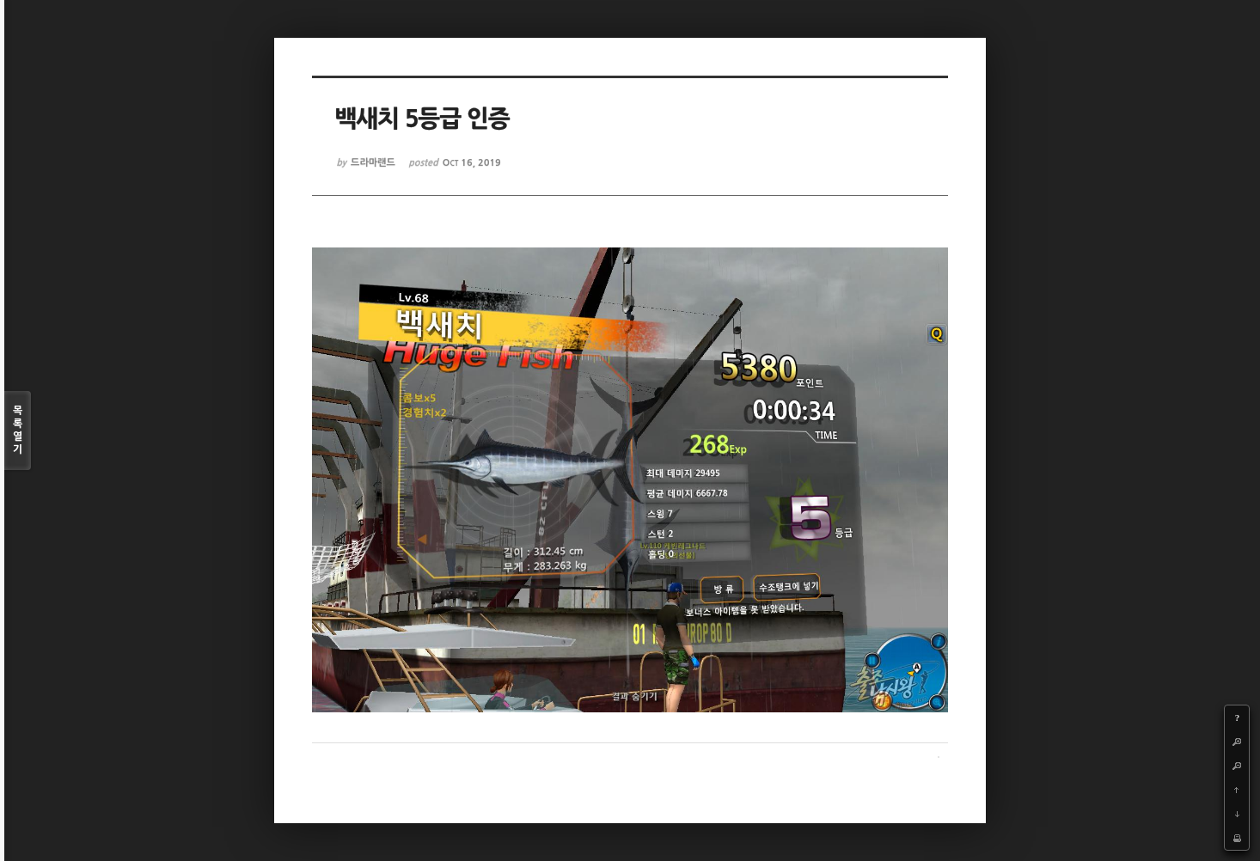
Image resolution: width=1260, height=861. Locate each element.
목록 (17, 431)
